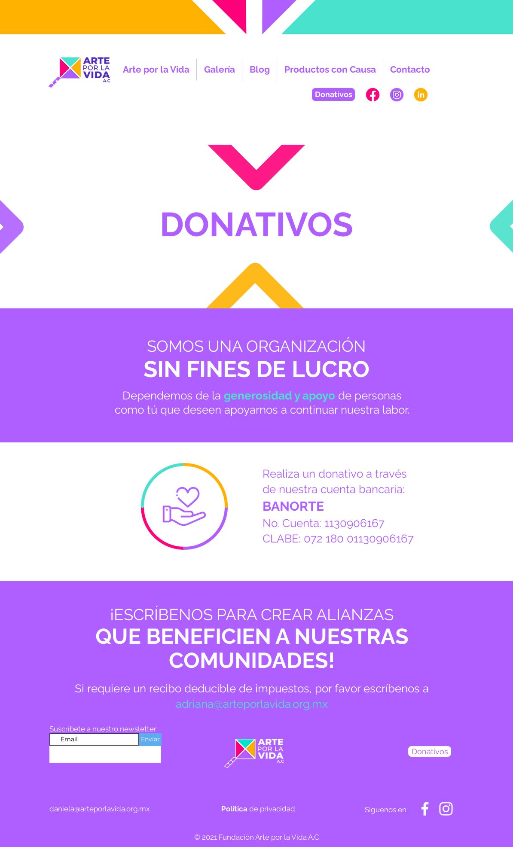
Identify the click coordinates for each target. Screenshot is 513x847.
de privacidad (258, 808)
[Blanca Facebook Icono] (425, 809)
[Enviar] (150, 739)
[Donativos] (333, 94)
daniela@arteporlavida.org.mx (99, 808)
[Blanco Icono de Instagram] (446, 809)
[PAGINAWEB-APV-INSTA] (397, 95)
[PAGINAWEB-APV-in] (421, 95)
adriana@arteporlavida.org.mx (252, 704)
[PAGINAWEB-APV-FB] (373, 95)
